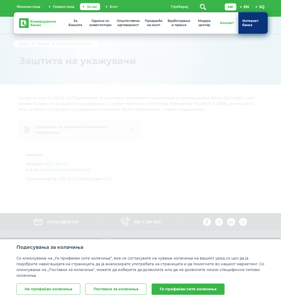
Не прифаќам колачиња (48, 289)
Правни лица (63, 7)
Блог (114, 7)
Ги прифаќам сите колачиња (188, 289)
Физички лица (28, 7)
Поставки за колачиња (116, 289)
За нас (92, 7)
